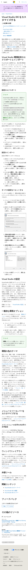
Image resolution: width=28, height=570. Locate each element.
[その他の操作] (25, 14)
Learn (3, 13)
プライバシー (16, 559)
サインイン (24, 2)
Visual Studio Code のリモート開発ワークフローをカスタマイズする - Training (14, 521)
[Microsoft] (14, 2)
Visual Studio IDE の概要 (11, 490)
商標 (10, 565)
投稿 (10, 559)
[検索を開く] (19, 2)
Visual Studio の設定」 (19, 304)
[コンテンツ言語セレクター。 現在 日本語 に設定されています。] (6, 550)
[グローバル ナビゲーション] (1, 2)
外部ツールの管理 (6, 479)
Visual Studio (9, 13)
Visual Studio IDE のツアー (11, 492)
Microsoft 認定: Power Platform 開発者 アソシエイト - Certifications (13, 531)
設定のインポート (8, 117)
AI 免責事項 (5, 557)
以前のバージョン (14, 557)
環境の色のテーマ (7, 33)
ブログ (4, 559)
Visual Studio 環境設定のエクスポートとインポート (14, 26)
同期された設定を (11, 47)
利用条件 (5, 565)
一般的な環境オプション (8, 31)
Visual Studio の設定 (7, 29)
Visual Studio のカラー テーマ (9, 364)
